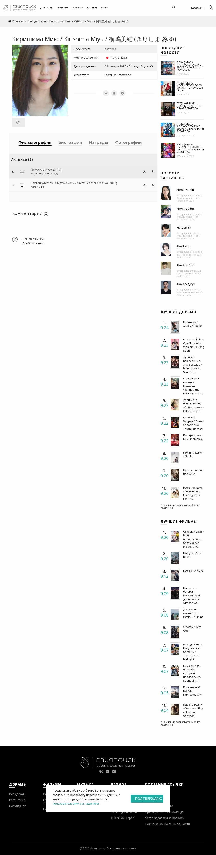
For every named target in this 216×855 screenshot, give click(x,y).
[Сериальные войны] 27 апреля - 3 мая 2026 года (189, 105)
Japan (124, 57)
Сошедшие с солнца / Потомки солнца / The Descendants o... (193, 385)
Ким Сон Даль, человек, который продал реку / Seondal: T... (192, 673)
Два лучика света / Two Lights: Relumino (193, 613)
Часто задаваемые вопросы (164, 818)
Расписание (17, 800)
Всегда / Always (193, 570)
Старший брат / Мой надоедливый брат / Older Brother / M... (193, 539)
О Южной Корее (122, 818)
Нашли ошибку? (33, 239)
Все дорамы (17, 794)
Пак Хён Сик (185, 265)
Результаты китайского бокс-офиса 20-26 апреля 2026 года (190, 148)
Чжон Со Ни (185, 208)
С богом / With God (192, 628)
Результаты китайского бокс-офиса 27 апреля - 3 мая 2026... (190, 66)
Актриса (110, 49)
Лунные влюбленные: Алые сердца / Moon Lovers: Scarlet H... (192, 364)
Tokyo (115, 57)
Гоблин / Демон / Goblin (193, 454)
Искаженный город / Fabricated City (192, 690)
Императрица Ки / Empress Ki (193, 437)
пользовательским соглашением (76, 803)
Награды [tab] (98, 142)
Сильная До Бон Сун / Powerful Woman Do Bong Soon (193, 345)
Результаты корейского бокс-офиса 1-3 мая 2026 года (190, 86)
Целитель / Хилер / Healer (192, 324)
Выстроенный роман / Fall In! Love (189, 256)
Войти (196, 7)
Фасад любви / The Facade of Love (187, 199)
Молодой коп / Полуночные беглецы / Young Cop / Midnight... (192, 651)
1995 (123, 66)
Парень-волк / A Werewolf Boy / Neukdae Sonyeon (193, 710)
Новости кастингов (172, 175)
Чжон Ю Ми (185, 190)
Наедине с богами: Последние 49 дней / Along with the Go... (192, 595)
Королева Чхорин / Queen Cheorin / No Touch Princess (193, 423)
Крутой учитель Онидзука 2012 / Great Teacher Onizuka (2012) (74, 183)
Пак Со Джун (186, 284)
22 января (112, 66)
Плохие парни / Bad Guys (193, 472)
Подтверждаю (148, 798)
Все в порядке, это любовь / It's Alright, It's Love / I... (192, 493)
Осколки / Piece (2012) (46, 170)
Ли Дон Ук (184, 227)
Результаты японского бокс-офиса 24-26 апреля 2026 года (190, 127)
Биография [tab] (70, 142)
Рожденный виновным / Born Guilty (190, 293)
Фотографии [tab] (128, 142)
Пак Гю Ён (184, 246)
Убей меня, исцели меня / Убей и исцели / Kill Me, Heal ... (193, 405)
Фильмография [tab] (35, 142)
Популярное (17, 806)
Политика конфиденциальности (167, 824)
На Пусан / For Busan (192, 555)
